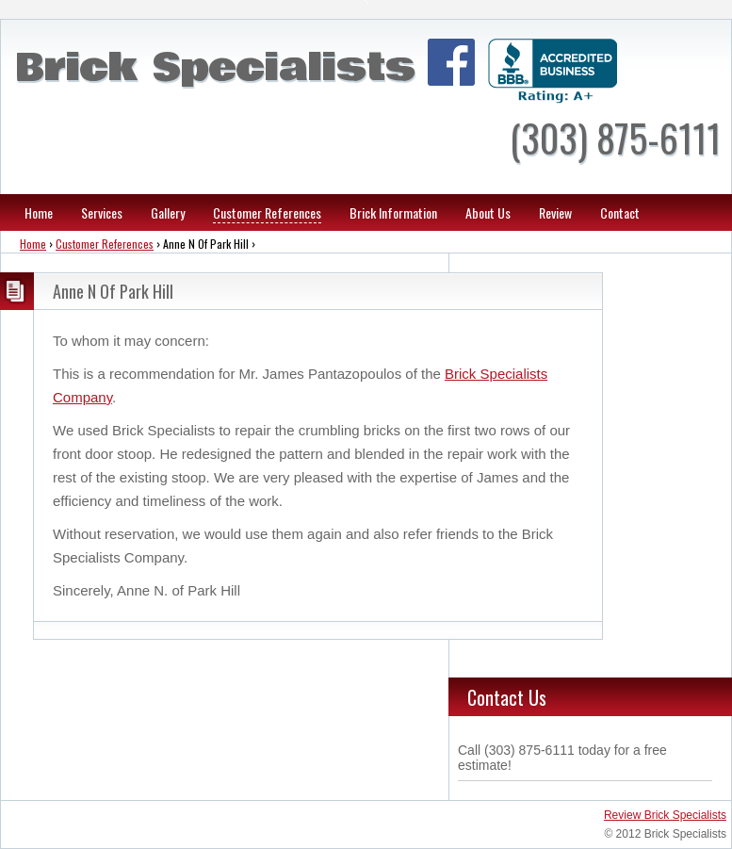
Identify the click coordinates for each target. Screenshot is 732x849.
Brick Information (393, 212)
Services (101, 212)
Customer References (267, 212)
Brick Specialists (215, 68)
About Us (488, 212)
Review (555, 212)
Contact (620, 212)
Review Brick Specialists (665, 815)
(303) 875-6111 (615, 137)
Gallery (168, 212)
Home (38, 212)
